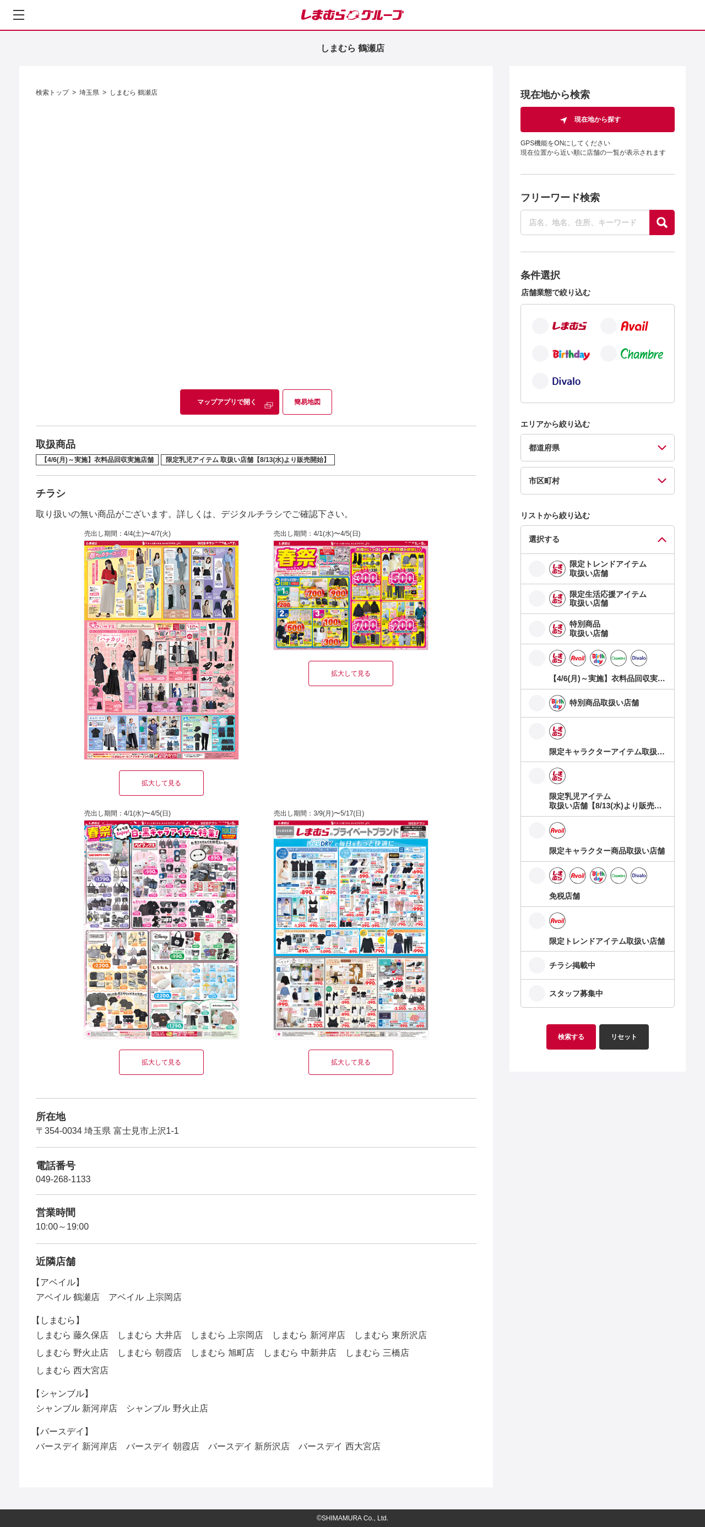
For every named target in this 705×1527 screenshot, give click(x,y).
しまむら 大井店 (149, 1335)
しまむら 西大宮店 (72, 1370)
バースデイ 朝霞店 (162, 1446)
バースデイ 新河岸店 (76, 1446)
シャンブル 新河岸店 (76, 1408)
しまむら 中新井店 (299, 1352)
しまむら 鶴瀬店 (134, 92)
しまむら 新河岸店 (308, 1335)
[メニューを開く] (19, 15)
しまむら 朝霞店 (149, 1352)
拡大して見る (161, 783)
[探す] (662, 222)
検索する (571, 1037)
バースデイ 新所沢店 (249, 1446)
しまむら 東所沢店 (390, 1335)
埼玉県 (89, 92)
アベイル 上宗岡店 (145, 1297)
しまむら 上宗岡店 (227, 1335)
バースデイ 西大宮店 (339, 1446)
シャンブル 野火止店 (167, 1408)
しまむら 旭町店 (222, 1352)
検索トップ (52, 92)
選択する (544, 539)
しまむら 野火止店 (72, 1352)
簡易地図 (307, 402)
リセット (624, 1037)
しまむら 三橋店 (377, 1352)
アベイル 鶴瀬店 (68, 1297)
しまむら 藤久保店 (72, 1335)
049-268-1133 (63, 1179)
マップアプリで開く (227, 402)
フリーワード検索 (560, 197)
